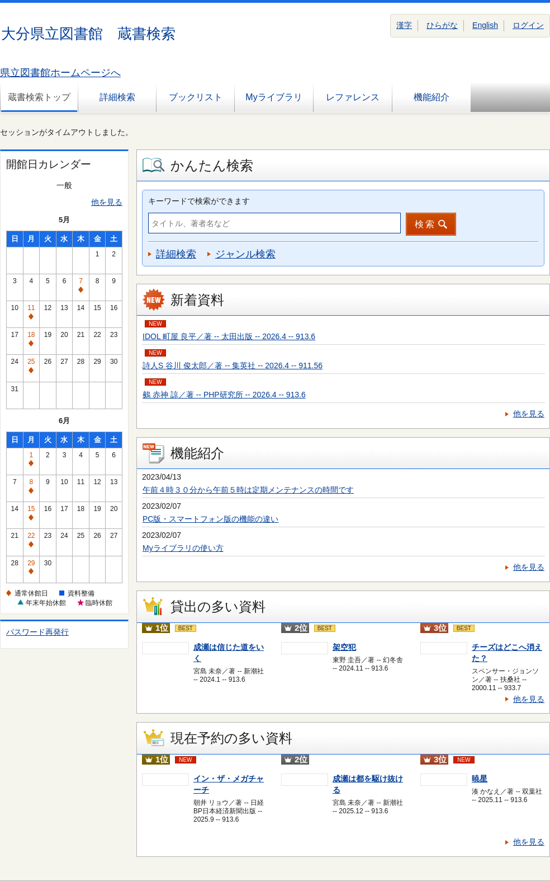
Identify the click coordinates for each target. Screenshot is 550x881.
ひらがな (442, 25)
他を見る (106, 202)
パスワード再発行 (37, 631)
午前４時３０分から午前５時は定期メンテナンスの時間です (248, 489)
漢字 (404, 25)
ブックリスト (195, 97)
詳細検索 (117, 97)
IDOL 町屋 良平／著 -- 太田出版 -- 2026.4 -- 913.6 (229, 336)
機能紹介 (431, 97)
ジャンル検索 (245, 254)
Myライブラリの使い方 (183, 547)
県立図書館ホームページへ (60, 72)
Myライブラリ (273, 97)
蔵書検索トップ (39, 97)
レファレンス (353, 97)
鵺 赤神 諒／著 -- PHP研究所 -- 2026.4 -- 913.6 (224, 394)
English (485, 25)
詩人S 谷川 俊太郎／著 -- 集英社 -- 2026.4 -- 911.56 (233, 365)
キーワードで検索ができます (199, 200)
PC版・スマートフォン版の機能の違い (210, 518)
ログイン (528, 25)
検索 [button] (425, 224)
